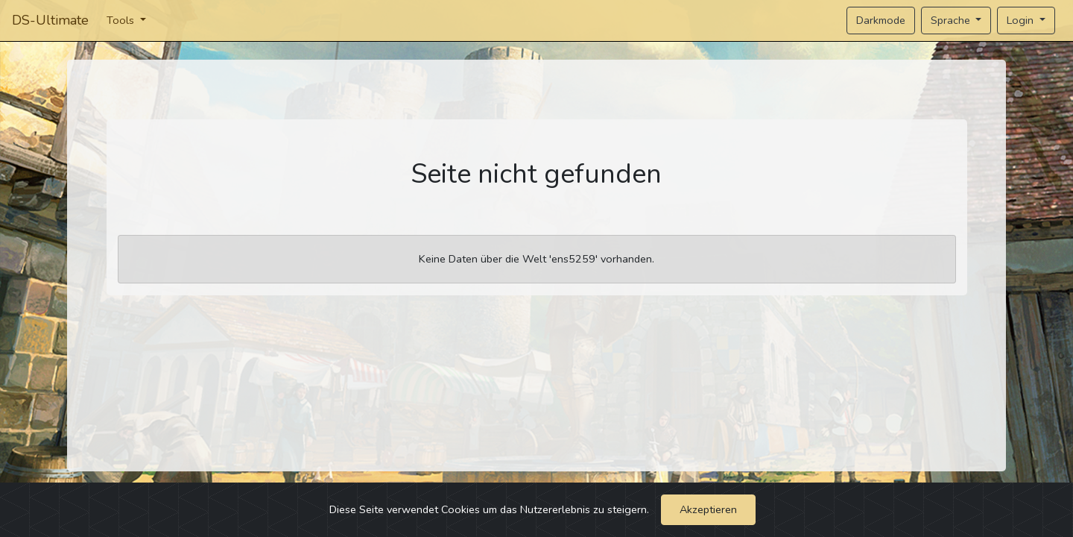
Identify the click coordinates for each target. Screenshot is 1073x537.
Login (1021, 20)
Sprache (952, 20)
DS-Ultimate (50, 20)
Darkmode (880, 20)
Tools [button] (122, 20)
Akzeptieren (708, 509)
